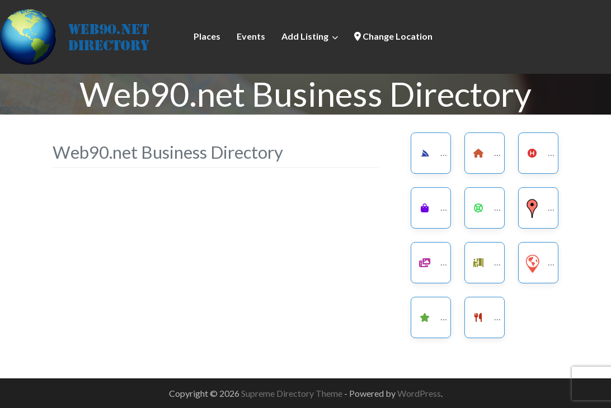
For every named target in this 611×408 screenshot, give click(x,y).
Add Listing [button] (304, 36)
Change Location (393, 36)
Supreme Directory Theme (292, 393)
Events (251, 36)
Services (449, 151)
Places (207, 36)
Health (553, 151)
